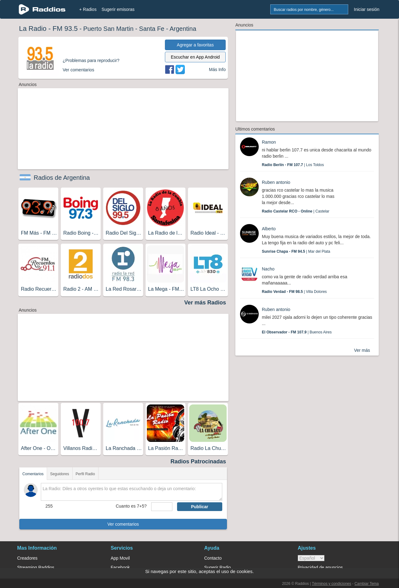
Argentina (183, 28)
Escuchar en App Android (195, 57)
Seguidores (59, 474)
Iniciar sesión (366, 9)
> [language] (311, 558)
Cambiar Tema (366, 583)
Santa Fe (151, 28)
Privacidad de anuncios (320, 567)
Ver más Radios (205, 302)
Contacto (213, 558)
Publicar (199, 506)
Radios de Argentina (62, 177)
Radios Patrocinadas (198, 461)
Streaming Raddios (35, 567)
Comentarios (33, 474)
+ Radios (88, 9)
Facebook (120, 567)
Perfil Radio (85, 474)
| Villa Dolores (294, 291)
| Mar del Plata (296, 251)
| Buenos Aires (297, 332)
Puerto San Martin (108, 28)
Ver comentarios (123, 524)
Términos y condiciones (331, 583)
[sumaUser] (161, 506)
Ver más (362, 350)
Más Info (217, 69)
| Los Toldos (293, 165)
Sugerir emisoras (118, 9)
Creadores (27, 558)
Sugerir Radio (217, 567)
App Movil (120, 558)
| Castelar (295, 211)
